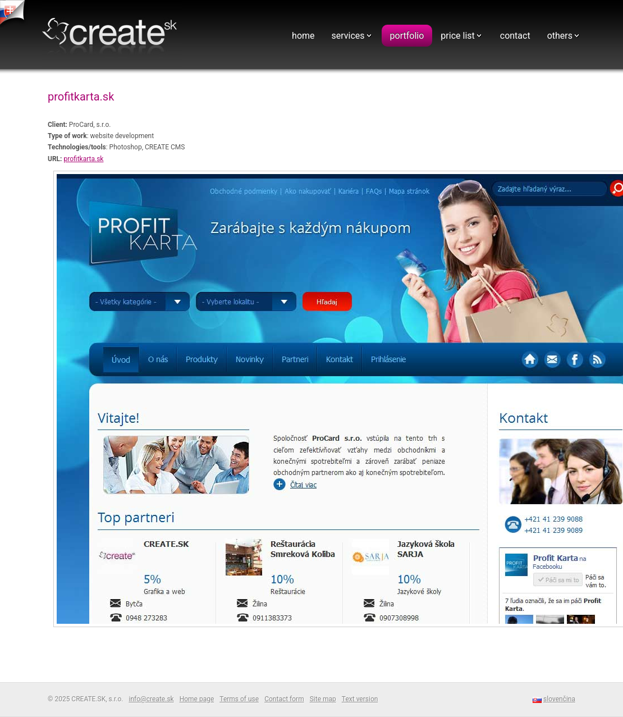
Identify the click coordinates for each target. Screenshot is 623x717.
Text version (360, 699)
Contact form (284, 699)
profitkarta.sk (83, 159)
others (559, 35)
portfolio (407, 35)
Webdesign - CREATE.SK (112, 35)
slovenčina (559, 699)
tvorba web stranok (14, 14)
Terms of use (239, 699)
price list (457, 35)
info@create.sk (151, 699)
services (348, 35)
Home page (197, 699)
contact (515, 35)
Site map (323, 699)
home (303, 35)
